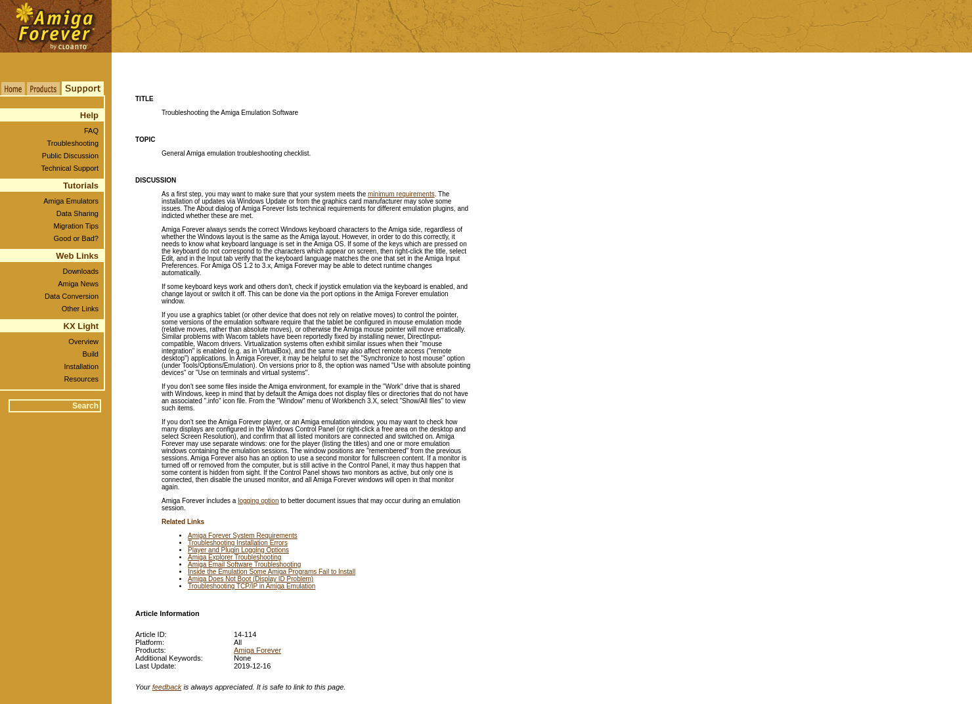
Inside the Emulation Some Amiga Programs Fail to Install (271, 571)
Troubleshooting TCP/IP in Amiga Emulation (251, 586)
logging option (258, 500)
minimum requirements (401, 194)
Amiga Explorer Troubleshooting (234, 557)
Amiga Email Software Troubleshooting (244, 564)
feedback (167, 687)
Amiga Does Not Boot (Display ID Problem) (250, 579)
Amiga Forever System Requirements (243, 535)
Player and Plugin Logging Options (238, 550)
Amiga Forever (257, 650)
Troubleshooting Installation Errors (238, 542)
